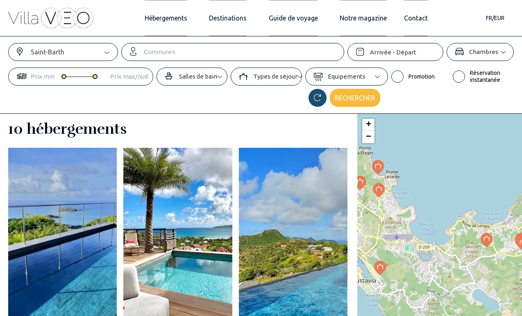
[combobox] (74, 52)
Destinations (217, 18)
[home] (50, 18)
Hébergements (147, 18)
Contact (427, 18)
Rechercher (355, 98)
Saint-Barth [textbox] (47, 52)
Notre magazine (367, 18)
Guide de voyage (289, 18)
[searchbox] (244, 52)
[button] (486, 240)
